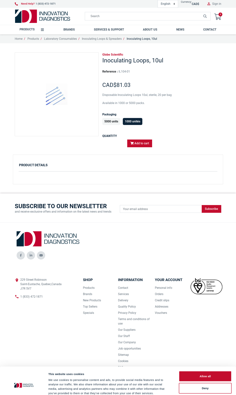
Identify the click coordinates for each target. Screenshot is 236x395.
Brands (87, 294)
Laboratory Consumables (60, 38)
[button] (217, 16)
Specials (88, 313)
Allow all (205, 355)
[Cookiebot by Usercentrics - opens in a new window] (24, 388)
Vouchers (161, 313)
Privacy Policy (127, 313)
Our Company (127, 342)
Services (123, 294)
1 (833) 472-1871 (46, 3)
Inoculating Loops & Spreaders (102, 38)
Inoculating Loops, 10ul (142, 38)
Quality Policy (127, 306)
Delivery (123, 300)
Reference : (110, 71)
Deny (205, 368)
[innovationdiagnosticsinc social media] (21, 255)
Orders (159, 294)
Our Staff (124, 336)
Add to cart (139, 143)
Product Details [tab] (33, 165)
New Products (92, 300)
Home (18, 38)
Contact (123, 288)
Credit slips (162, 300)
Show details (193, 387)
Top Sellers (90, 306)
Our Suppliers (127, 329)
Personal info (163, 288)
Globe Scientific (112, 54)
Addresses (161, 306)
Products (33, 38)
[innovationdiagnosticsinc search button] (205, 16)
